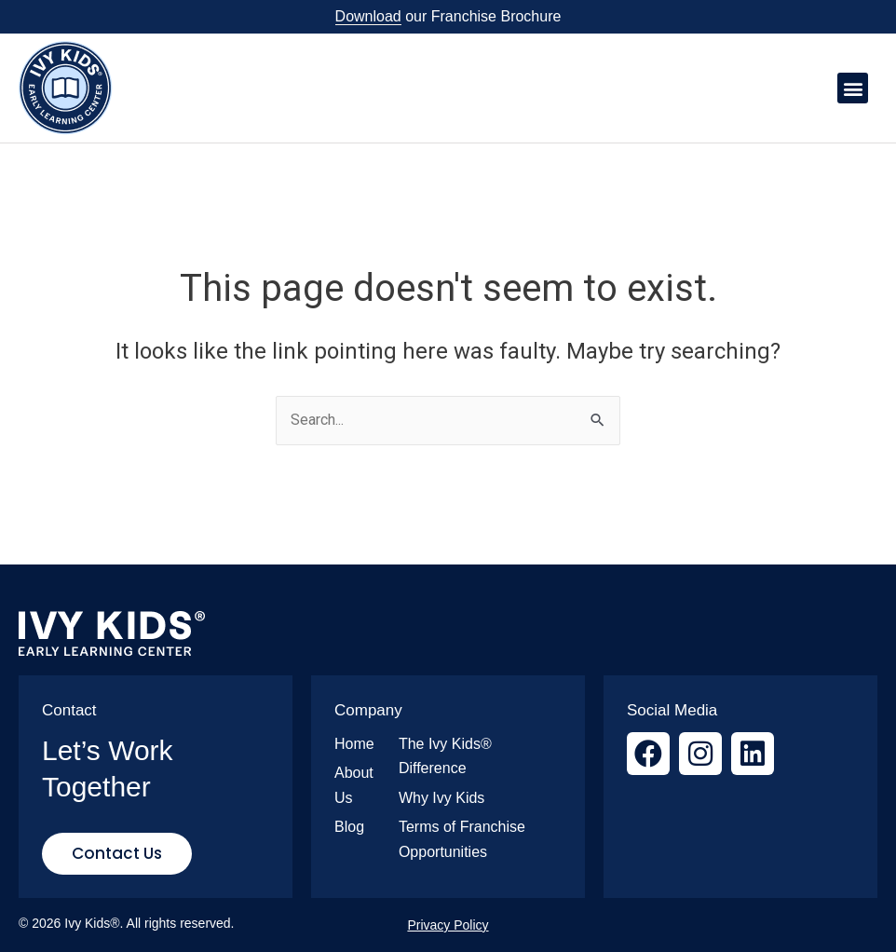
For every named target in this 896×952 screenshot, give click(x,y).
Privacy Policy (447, 925)
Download (368, 16)
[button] (852, 88)
